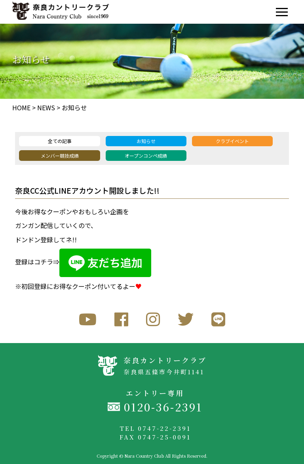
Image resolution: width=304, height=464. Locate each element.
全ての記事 (60, 141)
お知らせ (74, 107)
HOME (21, 107)
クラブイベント (232, 141)
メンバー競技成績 (60, 155)
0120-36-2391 (163, 407)
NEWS (46, 107)
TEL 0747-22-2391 (155, 428)
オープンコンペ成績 (146, 155)
